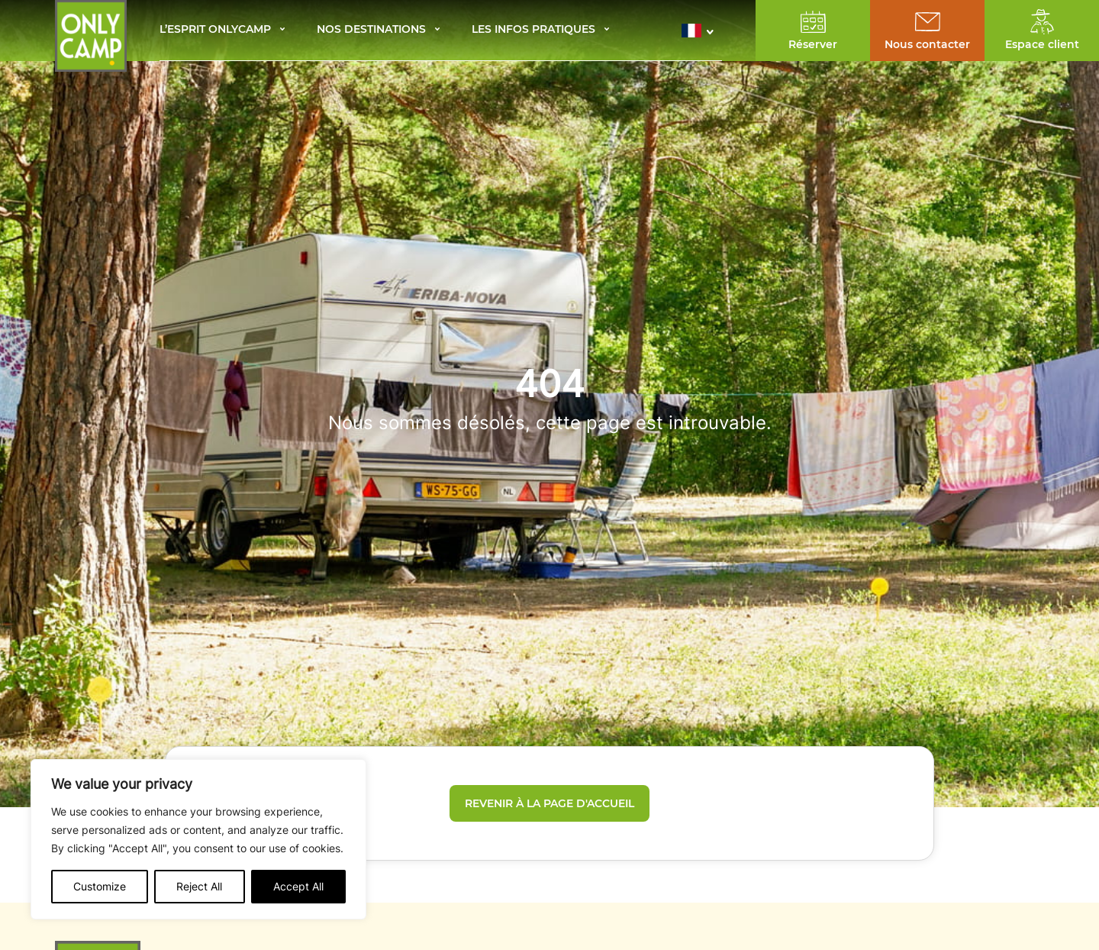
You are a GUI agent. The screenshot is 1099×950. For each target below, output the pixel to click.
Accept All (298, 886)
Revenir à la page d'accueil (549, 803)
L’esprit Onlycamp (215, 30)
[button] (702, 30)
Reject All (199, 886)
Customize (99, 886)
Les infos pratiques (533, 30)
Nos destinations (371, 30)
